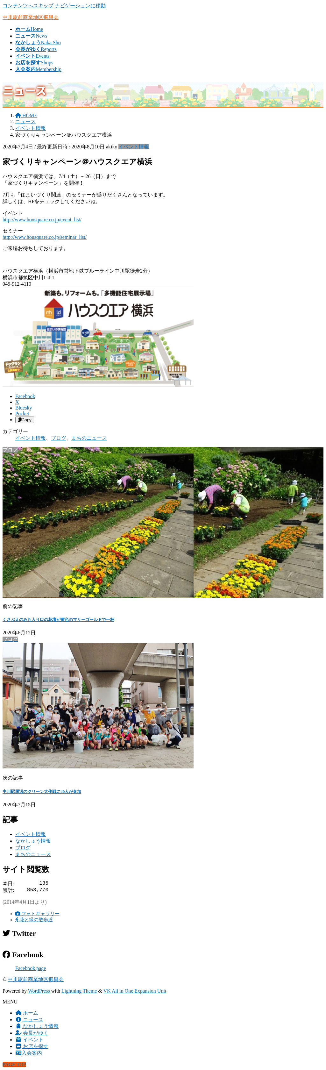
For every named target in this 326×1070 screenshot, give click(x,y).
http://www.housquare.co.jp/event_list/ (42, 219)
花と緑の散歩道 (34, 919)
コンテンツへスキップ (28, 5)
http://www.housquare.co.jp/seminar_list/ (45, 237)
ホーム (26, 1013)
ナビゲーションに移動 (80, 5)
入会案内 (28, 1053)
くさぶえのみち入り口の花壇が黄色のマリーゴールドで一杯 (58, 619)
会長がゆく (31, 1033)
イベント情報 (133, 146)
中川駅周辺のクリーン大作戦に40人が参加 (42, 791)
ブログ (58, 438)
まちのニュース (89, 438)
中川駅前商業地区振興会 (36, 979)
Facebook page (30, 968)
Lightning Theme (79, 991)
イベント (29, 1039)
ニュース (29, 1019)
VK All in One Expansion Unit (135, 991)
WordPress (39, 991)
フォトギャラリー (37, 913)
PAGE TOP (14, 1064)
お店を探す (31, 1046)
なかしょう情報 (33, 841)
